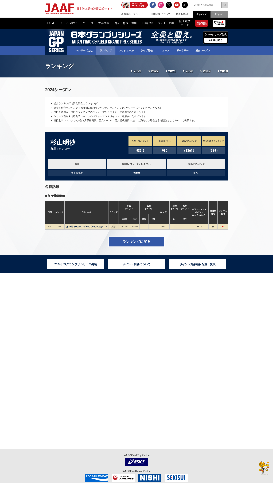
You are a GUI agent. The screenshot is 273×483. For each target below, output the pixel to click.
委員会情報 (182, 14)
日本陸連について (160, 14)
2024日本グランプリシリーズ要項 (75, 264)
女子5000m (56, 196)
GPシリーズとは (84, 50)
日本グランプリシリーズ (56, 42)
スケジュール (126, 50)
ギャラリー (182, 50)
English (219, 14)
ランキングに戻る (136, 241)
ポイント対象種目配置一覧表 (197, 264)
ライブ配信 (147, 50)
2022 (155, 71)
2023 (137, 71)
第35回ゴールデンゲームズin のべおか (84, 226)
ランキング (106, 50)
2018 (224, 71)
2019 (207, 71)
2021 (172, 71)
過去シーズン (203, 50)
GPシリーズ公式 (217, 34)
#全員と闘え (215, 40)
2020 (189, 71)
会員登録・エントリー (133, 14)
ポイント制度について (136, 264)
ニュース (164, 50)
